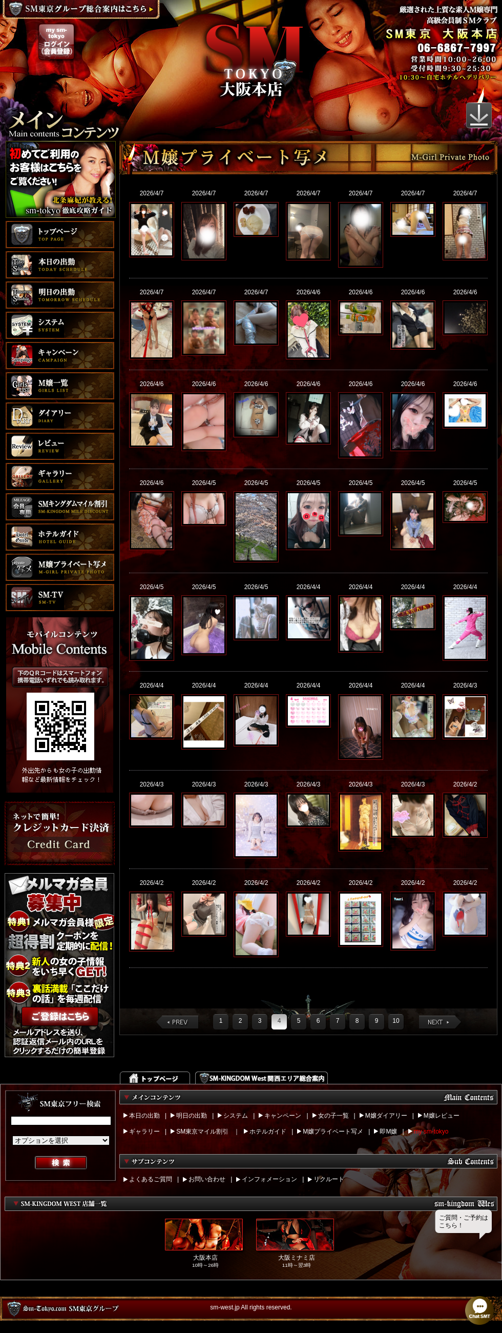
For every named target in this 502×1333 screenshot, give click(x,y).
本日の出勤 (144, 1115)
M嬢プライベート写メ (333, 1131)
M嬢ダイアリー (386, 1115)
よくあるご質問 (150, 1179)
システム (235, 1115)
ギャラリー (144, 1131)
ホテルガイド (267, 1131)
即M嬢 (388, 1131)
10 (395, 1020)
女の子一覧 (333, 1115)
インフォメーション (269, 1179)
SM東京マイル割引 (202, 1131)
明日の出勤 (191, 1115)
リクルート (328, 1179)
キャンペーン (282, 1115)
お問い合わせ (207, 1179)
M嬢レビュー (441, 1115)
